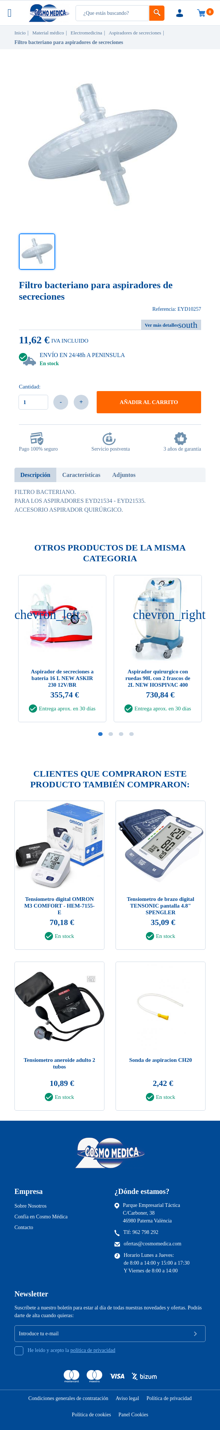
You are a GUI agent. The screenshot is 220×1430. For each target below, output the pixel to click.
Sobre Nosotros (30, 1206)
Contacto (23, 1228)
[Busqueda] (112, 13)
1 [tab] (100, 734)
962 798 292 (146, 1232)
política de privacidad (92, 1350)
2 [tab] (110, 734)
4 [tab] (131, 734)
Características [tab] (81, 475)
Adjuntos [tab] (124, 475)
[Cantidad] (33, 402)
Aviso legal (127, 1398)
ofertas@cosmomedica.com (152, 1244)
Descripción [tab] (35, 475)
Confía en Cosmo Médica (40, 1217)
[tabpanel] (158, 651)
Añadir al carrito (149, 402)
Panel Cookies (134, 1414)
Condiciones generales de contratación (69, 1398)
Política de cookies (91, 1414)
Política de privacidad (168, 1398)
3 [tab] (121, 734)
